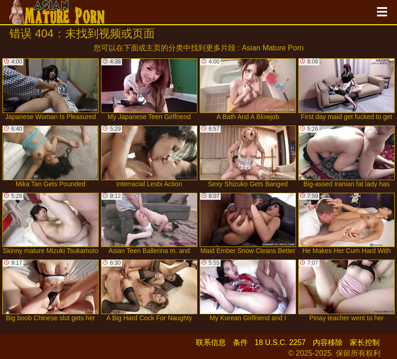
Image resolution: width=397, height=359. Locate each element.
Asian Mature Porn (273, 48)
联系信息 (211, 342)
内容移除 (328, 342)
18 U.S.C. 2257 (280, 342)
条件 (240, 342)
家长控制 (365, 342)
